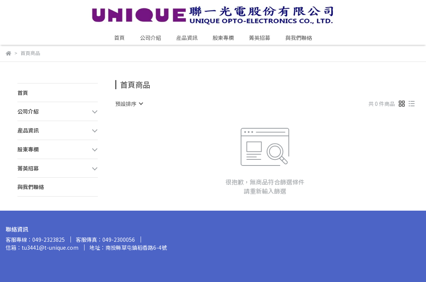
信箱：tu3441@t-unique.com (42, 247)
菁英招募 (259, 37)
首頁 (119, 37)
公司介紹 (150, 37)
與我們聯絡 (298, 37)
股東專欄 (223, 37)
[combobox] (129, 103)
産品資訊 (186, 37)
